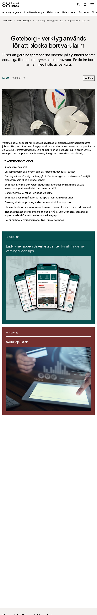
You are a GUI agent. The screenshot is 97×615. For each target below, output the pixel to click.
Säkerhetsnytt (23, 21)
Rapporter (84, 13)
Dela (89, 78)
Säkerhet (7, 21)
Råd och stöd (53, 13)
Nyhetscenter (69, 13)
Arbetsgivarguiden (12, 13)
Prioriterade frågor (34, 13)
